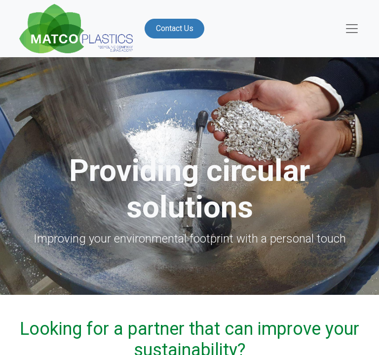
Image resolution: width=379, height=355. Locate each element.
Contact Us (174, 28)
